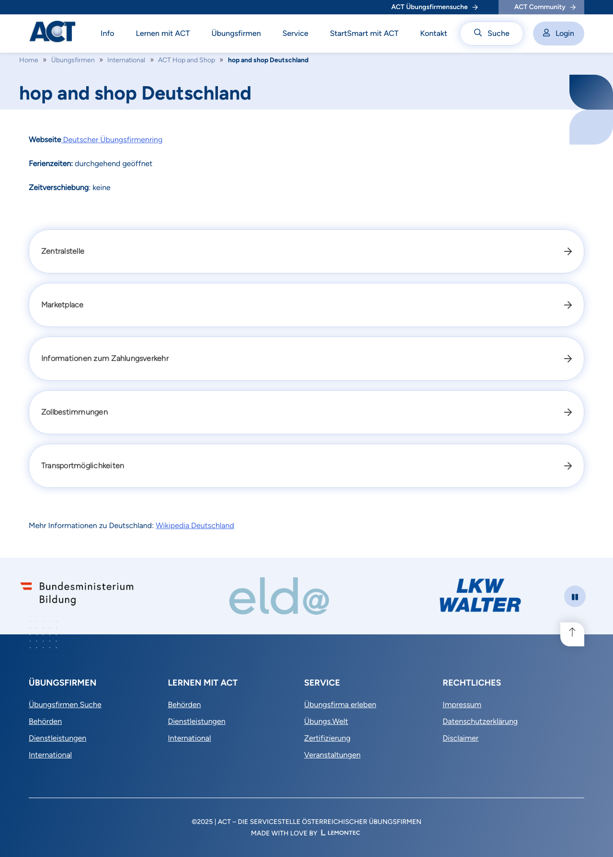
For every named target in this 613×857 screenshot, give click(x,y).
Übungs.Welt (326, 721)
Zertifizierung (327, 738)
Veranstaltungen (332, 754)
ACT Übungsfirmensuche (434, 7)
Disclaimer (460, 738)
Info (107, 33)
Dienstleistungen (57, 738)
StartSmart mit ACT (364, 33)
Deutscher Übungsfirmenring (111, 139)
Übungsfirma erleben (340, 704)
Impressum (462, 704)
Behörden (45, 721)
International (126, 60)
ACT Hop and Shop (186, 60)
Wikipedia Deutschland (195, 525)
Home (28, 60)
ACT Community (545, 7)
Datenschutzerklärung (480, 721)
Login (558, 33)
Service (295, 33)
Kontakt (433, 33)
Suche (492, 33)
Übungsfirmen (236, 33)
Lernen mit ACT (163, 33)
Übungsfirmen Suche (65, 704)
